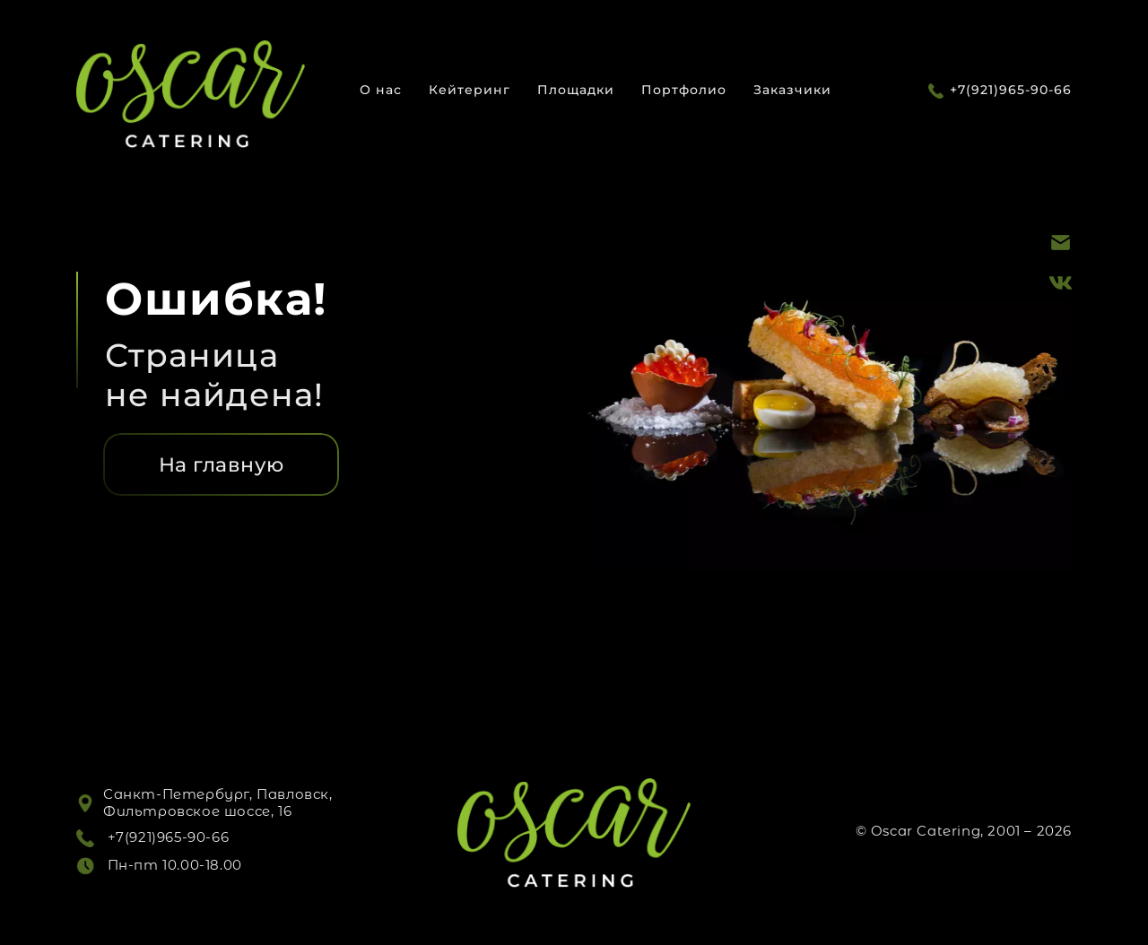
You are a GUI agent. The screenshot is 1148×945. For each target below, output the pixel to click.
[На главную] (221, 464)
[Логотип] (190, 95)
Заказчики (792, 90)
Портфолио (683, 90)
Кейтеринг (469, 90)
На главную (221, 465)
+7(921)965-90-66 (1011, 90)
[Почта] (1060, 241)
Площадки (575, 90)
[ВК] (1060, 281)
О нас (381, 90)
